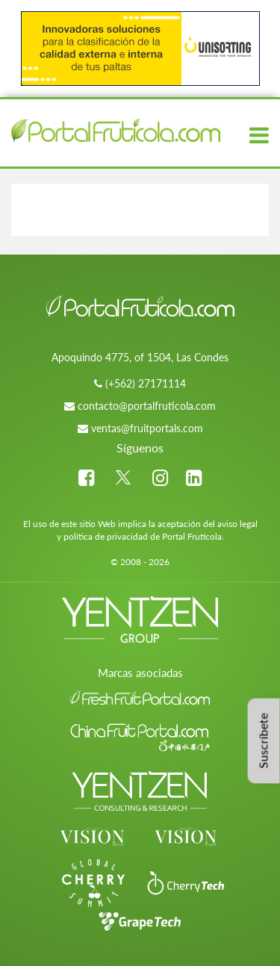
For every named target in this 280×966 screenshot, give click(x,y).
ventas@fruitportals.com (147, 428)
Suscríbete (263, 740)
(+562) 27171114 (145, 383)
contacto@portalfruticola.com (147, 405)
